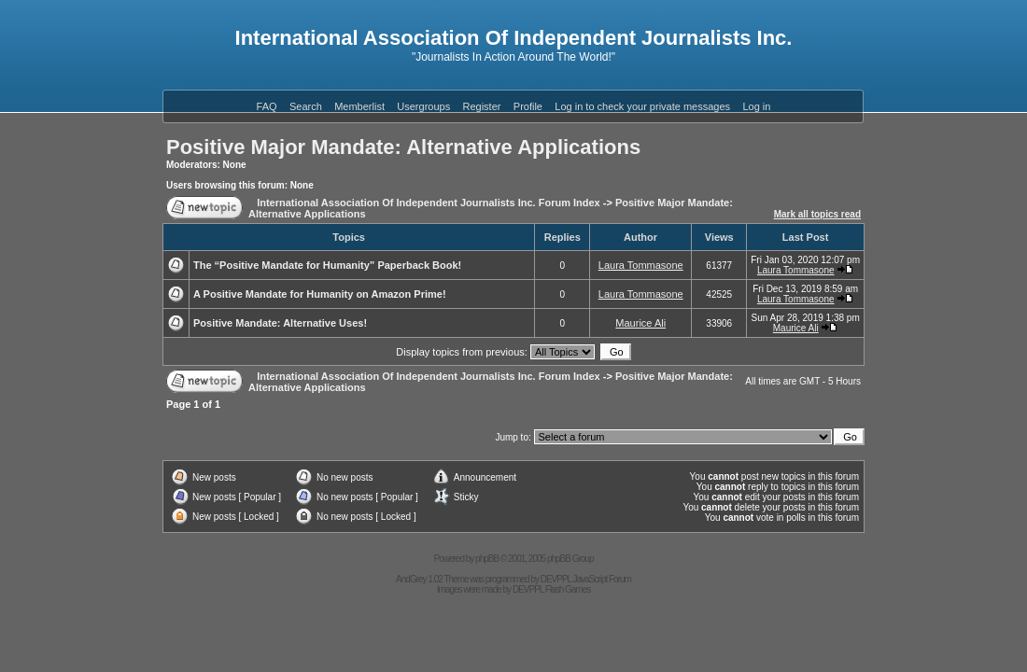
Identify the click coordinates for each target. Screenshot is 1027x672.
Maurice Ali (640, 323)
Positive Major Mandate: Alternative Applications (403, 147)
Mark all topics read (817, 214)
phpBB (487, 558)
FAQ (267, 106)
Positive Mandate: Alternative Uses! (280, 323)
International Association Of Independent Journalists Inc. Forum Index (428, 202)
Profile (528, 106)
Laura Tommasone (640, 265)
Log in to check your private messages (642, 106)
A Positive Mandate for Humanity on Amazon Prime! (319, 294)
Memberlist (359, 106)
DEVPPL (556, 579)
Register (482, 106)
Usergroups (423, 106)
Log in (756, 106)
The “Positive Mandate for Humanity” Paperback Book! (327, 265)
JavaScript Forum (602, 579)
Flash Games (567, 589)
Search (305, 106)
